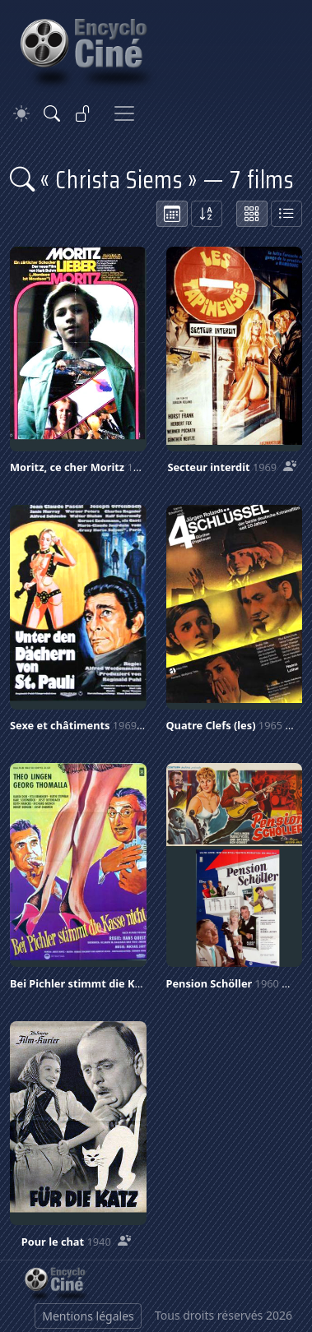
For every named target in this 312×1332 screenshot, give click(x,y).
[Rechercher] (52, 113)
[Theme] (21, 114)
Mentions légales (88, 1316)
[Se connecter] (83, 113)
